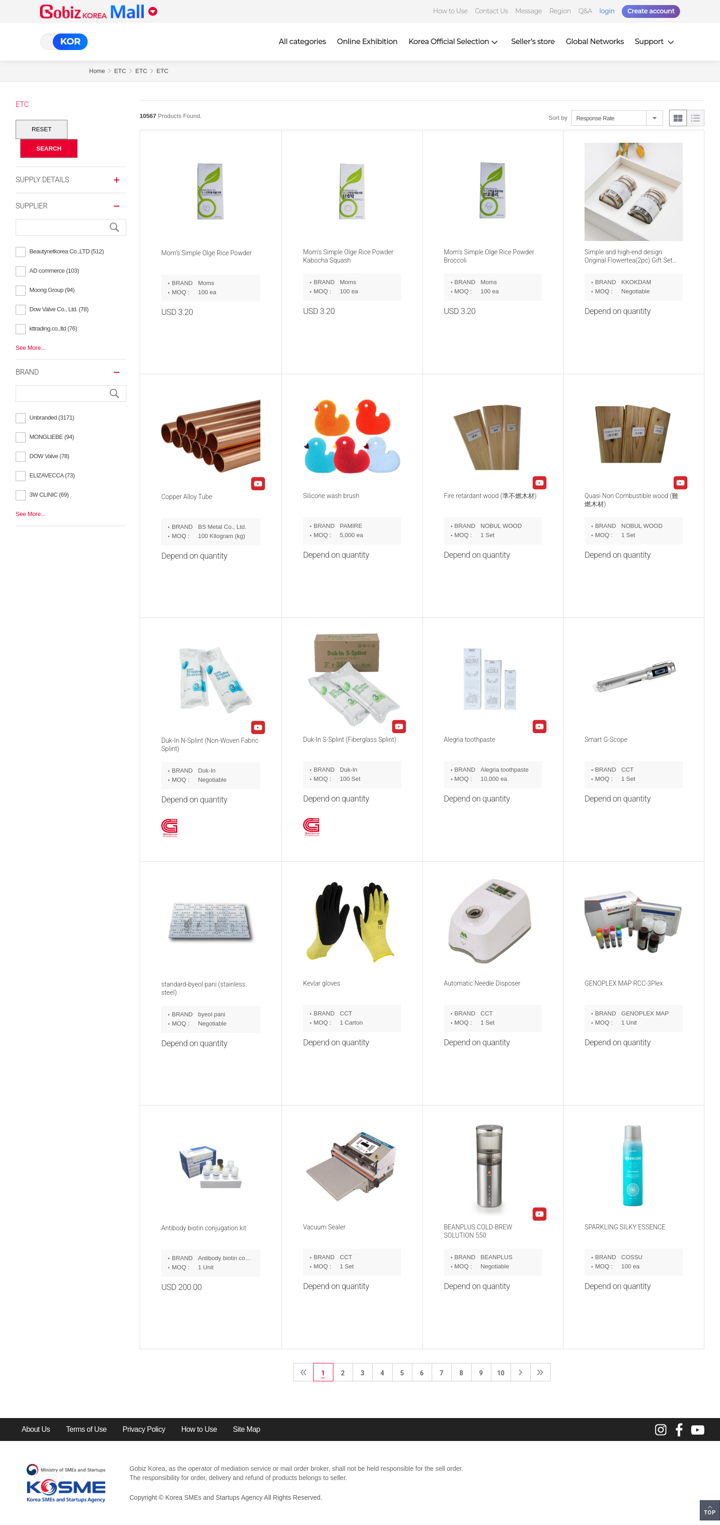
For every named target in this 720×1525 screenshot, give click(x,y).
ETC (120, 70)
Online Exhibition (367, 41)
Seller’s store (533, 41)
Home (97, 70)
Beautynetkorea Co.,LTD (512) (66, 251)
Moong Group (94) (51, 289)
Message (528, 11)
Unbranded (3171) (51, 417)
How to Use (450, 11)
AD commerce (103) (54, 270)
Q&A (585, 11)
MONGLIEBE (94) (51, 436)
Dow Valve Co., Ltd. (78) (59, 309)
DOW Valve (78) (49, 456)
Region (560, 11)
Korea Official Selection (455, 41)
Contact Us (491, 11)
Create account (651, 11)
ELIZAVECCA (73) (51, 475)
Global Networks (595, 41)
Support (655, 41)
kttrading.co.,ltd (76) (53, 328)
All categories (302, 41)
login (606, 11)
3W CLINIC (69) (48, 494)
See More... (30, 347)
